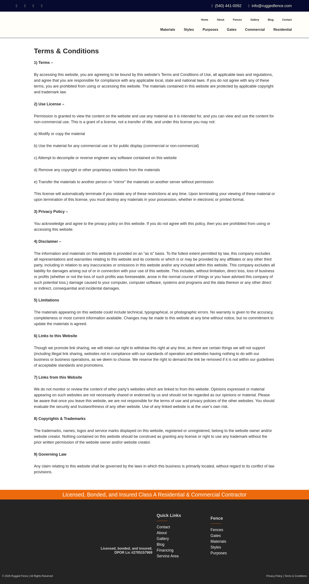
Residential (282, 29)
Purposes (210, 29)
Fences (237, 19)
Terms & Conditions (295, 576)
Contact (287, 19)
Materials (167, 29)
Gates (231, 29)
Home (204, 19)
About (220, 19)
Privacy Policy (274, 576)
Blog (271, 19)
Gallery (254, 19)
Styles (189, 29)
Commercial (255, 29)
